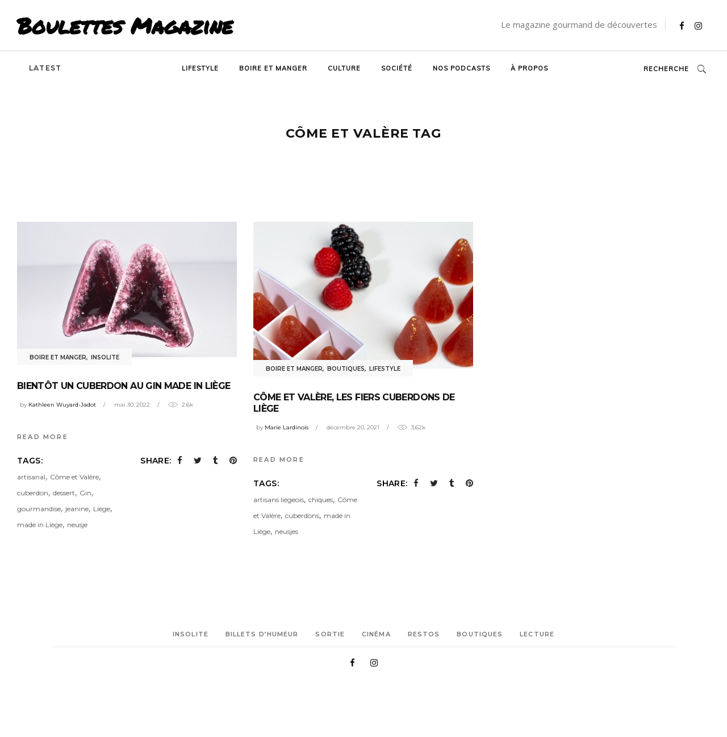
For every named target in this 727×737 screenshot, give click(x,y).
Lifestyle (384, 368)
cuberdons (302, 515)
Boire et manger (58, 357)
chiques (320, 499)
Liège (101, 508)
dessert (64, 492)
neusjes (286, 531)
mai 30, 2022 (132, 404)
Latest (45, 68)
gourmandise (39, 508)
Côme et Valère (74, 477)
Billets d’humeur (262, 634)
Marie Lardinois (286, 427)
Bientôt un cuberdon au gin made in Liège (123, 385)
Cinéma (376, 634)
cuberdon (32, 492)
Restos (424, 634)
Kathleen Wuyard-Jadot (62, 404)
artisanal (31, 477)
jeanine (77, 508)
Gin (85, 492)
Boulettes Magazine (125, 25)
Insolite (105, 357)
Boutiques (346, 368)
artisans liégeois (278, 499)
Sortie (330, 634)
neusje (77, 524)
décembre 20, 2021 (353, 427)
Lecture (537, 634)
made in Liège (39, 524)
